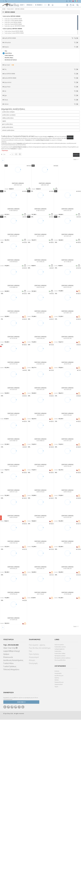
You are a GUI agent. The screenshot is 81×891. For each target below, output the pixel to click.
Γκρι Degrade (9, 200)
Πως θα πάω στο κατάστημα (39, 819)
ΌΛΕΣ (6, 262)
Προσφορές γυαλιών (60, 827)
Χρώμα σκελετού (7, 168)
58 (28, 44)
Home (3, 9)
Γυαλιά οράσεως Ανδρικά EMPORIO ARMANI (13, 31)
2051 (6, 158)
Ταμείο (56, 858)
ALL (6, 172)
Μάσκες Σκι (8, 110)
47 (5, 44)
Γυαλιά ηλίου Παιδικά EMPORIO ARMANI (13, 24)
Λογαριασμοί (34, 828)
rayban (4, 292)
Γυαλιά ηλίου (58, 822)
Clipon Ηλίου (9, 196)
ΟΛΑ (6, 42)
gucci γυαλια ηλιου (7, 295)
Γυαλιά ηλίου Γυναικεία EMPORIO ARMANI (13, 20)
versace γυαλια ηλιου (8, 301)
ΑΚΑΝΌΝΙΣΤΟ (8, 241)
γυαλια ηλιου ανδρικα (8, 283)
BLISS (6, 132)
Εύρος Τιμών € (7, 85)
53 (9, 44)
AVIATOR (7, 230)
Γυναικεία (7, 105)
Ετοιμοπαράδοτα (10, 53)
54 (13, 44)
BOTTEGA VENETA (9, 134)
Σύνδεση (57, 842)
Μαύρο (7, 183)
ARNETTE (7, 128)
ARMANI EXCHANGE (9, 125)
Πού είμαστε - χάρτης (37, 816)
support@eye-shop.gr (11, 822)
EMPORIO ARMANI (19, 9)
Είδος (5, 92)
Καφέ (7, 203)
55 (16, 44)
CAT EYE (6, 232)
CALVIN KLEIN (8, 141)
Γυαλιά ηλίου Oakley (60, 825)
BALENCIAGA (8, 130)
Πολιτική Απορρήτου (11, 841)
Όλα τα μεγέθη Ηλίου (60, 831)
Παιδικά (7, 107)
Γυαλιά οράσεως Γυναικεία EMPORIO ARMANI (14, 33)
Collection (6, 258)
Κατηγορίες (6, 63)
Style (5, 211)
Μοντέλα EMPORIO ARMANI (10, 147)
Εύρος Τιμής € (9, 81)
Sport (6, 101)
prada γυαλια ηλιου (7, 298)
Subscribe (21, 873)
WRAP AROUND (8, 239)
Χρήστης (57, 849)
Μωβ (7, 179)
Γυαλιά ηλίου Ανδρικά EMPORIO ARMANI (13, 19)
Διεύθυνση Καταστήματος (13, 831)
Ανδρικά (7, 103)
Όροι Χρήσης (34, 825)
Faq (30, 822)
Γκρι (6, 198)
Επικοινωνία (8, 828)
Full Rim (7, 217)
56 (20, 44)
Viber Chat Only (10, 819)
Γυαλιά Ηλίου (8, 69)
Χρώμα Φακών (7, 190)
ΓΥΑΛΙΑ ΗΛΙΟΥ (10, 9)
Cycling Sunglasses (59, 820)
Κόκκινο (7, 186)
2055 (6, 160)
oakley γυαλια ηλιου (8, 289)
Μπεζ (7, 177)
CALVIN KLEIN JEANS (9, 143)
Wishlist (57, 851)
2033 (6, 153)
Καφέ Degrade (9, 205)
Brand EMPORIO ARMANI (9, 117)
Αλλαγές (32, 831)
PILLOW (6, 237)
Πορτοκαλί (8, 181)
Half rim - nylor (9, 220)
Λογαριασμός (58, 844)
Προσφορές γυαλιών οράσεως (62, 829)
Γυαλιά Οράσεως (9, 72)
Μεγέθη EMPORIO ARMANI (10, 38)
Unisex (6, 98)
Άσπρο (7, 175)
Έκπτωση (6, 245)
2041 (6, 155)
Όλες (7, 249)
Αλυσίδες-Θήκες (9, 74)
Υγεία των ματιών (59, 816)
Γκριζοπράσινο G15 (10, 207)
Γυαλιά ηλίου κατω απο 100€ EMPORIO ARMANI (14, 26)
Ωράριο (6, 825)
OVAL (6, 235)
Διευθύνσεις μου (59, 847)
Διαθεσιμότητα (7, 49)
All (5, 215)
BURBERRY (7, 139)
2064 (6, 164)
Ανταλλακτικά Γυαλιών (11, 76)
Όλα (6, 58)
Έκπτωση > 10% (9, 252)
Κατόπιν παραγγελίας (11, 56)
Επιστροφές (33, 834)
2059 (6, 162)
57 (24, 44)
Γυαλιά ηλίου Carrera (60, 818)
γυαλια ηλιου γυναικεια (8, 286)
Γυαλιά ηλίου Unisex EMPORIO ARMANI (12, 22)
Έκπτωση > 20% (9, 254)
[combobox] (7, 325)
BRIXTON (7, 137)
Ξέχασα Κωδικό (59, 855)
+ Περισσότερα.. (4, 321)
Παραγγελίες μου (59, 853)
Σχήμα (5, 224)
